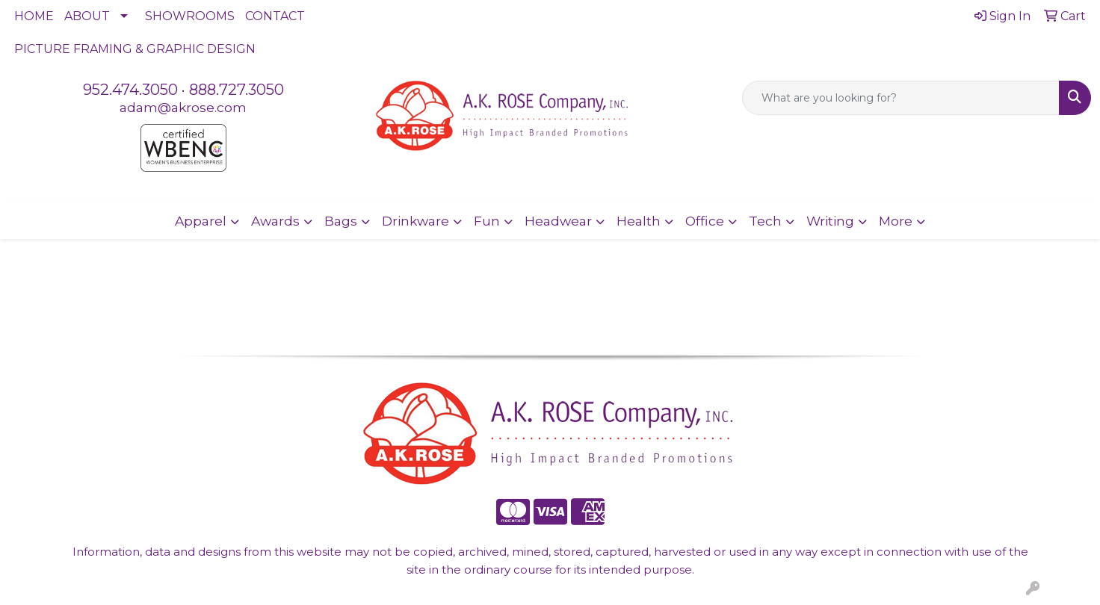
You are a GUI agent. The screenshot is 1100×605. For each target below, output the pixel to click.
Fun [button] (487, 221)
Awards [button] (275, 221)
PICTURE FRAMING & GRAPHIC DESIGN (135, 49)
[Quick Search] (901, 98)
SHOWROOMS (190, 16)
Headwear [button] (558, 221)
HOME (34, 16)
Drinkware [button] (415, 221)
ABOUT (87, 16)
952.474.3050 (130, 90)
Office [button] (704, 221)
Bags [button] (340, 221)
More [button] (895, 221)
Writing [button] (830, 221)
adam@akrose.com (183, 107)
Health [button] (639, 221)
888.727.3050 (236, 90)
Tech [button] (765, 221)
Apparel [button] (200, 221)
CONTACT (275, 16)
